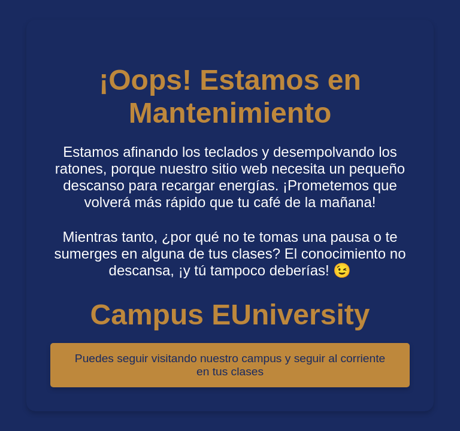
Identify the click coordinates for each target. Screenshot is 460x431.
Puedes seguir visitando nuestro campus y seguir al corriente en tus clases (230, 365)
